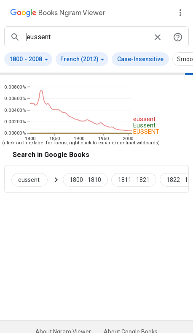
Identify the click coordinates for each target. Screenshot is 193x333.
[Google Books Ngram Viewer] (57, 13)
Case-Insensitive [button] (140, 59)
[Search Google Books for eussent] (33, 179)
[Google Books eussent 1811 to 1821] (134, 179)
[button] (28, 59)
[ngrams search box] (86, 37)
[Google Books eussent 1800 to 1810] (85, 179)
